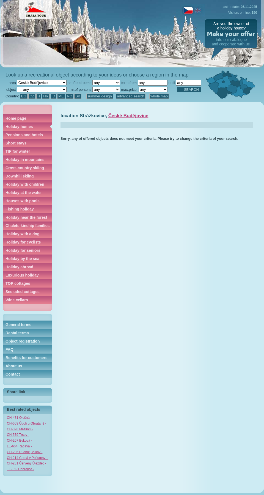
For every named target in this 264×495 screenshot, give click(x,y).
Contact (13, 374)
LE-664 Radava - (19, 446)
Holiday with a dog (23, 234)
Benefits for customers (26, 357)
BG (23, 96)
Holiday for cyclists (23, 242)
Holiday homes (19, 126)
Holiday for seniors (23, 250)
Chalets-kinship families (28, 225)
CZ (31, 96)
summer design (99, 96)
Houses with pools (23, 201)
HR (45, 96)
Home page (16, 118)
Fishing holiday (20, 209)
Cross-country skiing (25, 168)
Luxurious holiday (22, 275)
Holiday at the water (24, 192)
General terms (18, 324)
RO (69, 96)
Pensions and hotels (24, 135)
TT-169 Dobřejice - (20, 469)
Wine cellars (17, 300)
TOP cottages (18, 283)
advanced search (130, 96)
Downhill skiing (20, 176)
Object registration (23, 341)
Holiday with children (25, 184)
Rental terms (17, 333)
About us (14, 366)
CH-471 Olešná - (19, 418)
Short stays (16, 143)
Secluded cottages (23, 291)
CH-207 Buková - (19, 440)
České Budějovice (128, 115)
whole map (159, 96)
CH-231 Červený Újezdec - (26, 463)
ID (53, 96)
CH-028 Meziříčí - (20, 429)
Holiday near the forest (26, 217)
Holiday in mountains (25, 159)
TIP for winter (18, 151)
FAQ (9, 349)
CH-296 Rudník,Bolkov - (24, 452)
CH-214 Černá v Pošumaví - (27, 458)
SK (77, 96)
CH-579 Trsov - (18, 435)
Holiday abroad (19, 267)
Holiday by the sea (22, 258)
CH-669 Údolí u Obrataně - (26, 423)
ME (61, 96)
